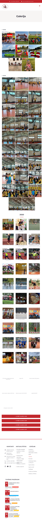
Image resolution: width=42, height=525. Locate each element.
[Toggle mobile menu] (39, 5)
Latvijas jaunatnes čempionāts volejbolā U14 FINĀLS (14, 515)
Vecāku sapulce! (20, 466)
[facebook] (5, 466)
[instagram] (10, 466)
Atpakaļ (4, 29)
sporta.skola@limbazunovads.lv (12, 462)
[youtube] (7, 466)
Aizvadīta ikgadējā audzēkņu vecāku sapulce (21, 451)
